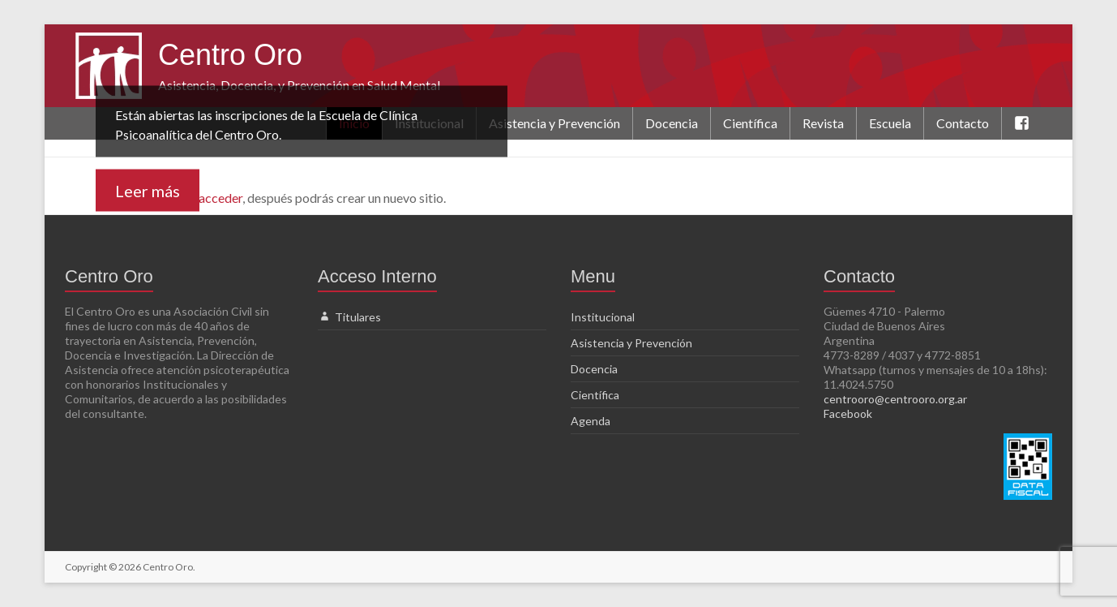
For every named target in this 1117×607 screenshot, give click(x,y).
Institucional (603, 317)
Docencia (671, 123)
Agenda (590, 421)
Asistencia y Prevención (554, 123)
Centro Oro (230, 54)
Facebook (848, 413)
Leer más (147, 190)
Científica (750, 123)
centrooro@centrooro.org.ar (895, 399)
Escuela (890, 123)
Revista (823, 123)
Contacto (962, 123)
